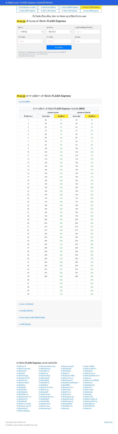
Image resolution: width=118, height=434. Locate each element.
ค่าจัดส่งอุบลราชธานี (24, 406)
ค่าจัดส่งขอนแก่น (44, 369)
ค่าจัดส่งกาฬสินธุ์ (88, 366)
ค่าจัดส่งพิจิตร (65, 385)
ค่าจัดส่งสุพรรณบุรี (67, 399)
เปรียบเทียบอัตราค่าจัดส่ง (27, 7)
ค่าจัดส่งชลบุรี (21, 371)
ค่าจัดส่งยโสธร (22, 390)
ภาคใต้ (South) (25, 324)
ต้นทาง (20, 27)
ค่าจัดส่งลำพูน (87, 392)
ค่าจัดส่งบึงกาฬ (22, 380)
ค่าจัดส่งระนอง (44, 390)
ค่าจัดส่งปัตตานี (44, 383)
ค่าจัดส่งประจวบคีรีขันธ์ (91, 380)
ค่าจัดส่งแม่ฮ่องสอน (23, 411)
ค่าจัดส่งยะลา (87, 387)
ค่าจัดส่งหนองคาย (67, 401)
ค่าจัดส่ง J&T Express (48, 11)
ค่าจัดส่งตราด (43, 373)
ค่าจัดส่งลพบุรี (43, 392)
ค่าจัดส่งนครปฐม (22, 376)
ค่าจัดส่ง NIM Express (90, 11)
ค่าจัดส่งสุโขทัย (44, 401)
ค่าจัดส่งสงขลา (66, 394)
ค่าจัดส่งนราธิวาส (67, 378)
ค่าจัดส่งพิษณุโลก (89, 385)
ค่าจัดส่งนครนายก (89, 373)
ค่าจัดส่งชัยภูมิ (65, 371)
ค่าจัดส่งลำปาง (66, 392)
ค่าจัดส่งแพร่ (87, 408)
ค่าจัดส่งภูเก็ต (21, 387)
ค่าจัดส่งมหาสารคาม (46, 387)
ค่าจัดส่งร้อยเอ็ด (22, 392)
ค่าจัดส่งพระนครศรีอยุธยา (69, 383)
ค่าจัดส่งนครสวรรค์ (23, 378)
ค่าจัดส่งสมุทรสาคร (67, 397)
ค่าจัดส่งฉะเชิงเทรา (89, 369)
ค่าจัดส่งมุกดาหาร (67, 387)
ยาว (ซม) (50, 37)
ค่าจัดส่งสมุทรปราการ (24, 397)
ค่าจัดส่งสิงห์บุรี (44, 399)
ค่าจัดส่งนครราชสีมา (68, 376)
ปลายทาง (50, 27)
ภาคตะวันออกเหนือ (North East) (32, 317)
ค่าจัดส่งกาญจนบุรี (67, 366)
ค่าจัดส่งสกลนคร (44, 394)
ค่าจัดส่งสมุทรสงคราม (46, 397)
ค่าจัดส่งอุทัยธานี (88, 404)
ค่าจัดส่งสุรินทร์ (22, 401)
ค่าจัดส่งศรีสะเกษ (22, 394)
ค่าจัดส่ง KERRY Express (69, 7)
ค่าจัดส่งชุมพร (87, 371)
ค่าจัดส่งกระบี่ (21, 366)
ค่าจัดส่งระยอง (66, 390)
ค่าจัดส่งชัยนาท (44, 371)
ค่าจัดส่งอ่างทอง (44, 406)
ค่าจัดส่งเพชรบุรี (22, 408)
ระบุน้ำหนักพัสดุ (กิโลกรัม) (83, 27)
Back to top (108, 422)
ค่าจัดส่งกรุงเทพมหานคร (47, 366)
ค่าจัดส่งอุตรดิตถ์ (66, 404)
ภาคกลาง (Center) (26, 304)
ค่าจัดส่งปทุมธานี (66, 380)
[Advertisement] (59, 76)
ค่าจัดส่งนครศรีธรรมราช (91, 376)
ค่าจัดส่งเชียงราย (66, 406)
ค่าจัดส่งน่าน (87, 378)
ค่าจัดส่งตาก (65, 373)
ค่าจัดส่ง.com (29, 2)
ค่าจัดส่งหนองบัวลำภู (90, 401)
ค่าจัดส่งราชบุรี (88, 390)
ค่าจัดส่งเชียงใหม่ (89, 406)
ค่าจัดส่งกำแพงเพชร (23, 369)
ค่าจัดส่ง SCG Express (69, 11)
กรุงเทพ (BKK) (24, 102)
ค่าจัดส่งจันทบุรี (66, 369)
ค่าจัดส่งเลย (65, 408)
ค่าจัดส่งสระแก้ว (22, 399)
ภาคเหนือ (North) (26, 311)
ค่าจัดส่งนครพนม (44, 376)
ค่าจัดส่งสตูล (87, 394)
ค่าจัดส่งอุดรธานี (44, 404)
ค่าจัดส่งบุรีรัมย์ (44, 380)
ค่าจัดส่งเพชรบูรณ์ (45, 408)
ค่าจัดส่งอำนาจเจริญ (24, 404)
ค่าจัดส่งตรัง (21, 373)
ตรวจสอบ (59, 47)
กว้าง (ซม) (21, 37)
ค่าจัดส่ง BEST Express (27, 11)
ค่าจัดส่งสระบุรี (88, 397)
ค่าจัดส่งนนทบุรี (44, 378)
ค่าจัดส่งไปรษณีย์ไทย (48, 7)
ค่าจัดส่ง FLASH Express (90, 7)
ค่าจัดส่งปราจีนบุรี (23, 383)
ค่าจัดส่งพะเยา (88, 383)
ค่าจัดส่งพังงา (21, 385)
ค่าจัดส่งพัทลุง (43, 385)
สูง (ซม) (77, 37)
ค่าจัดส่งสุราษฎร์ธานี (90, 399)
